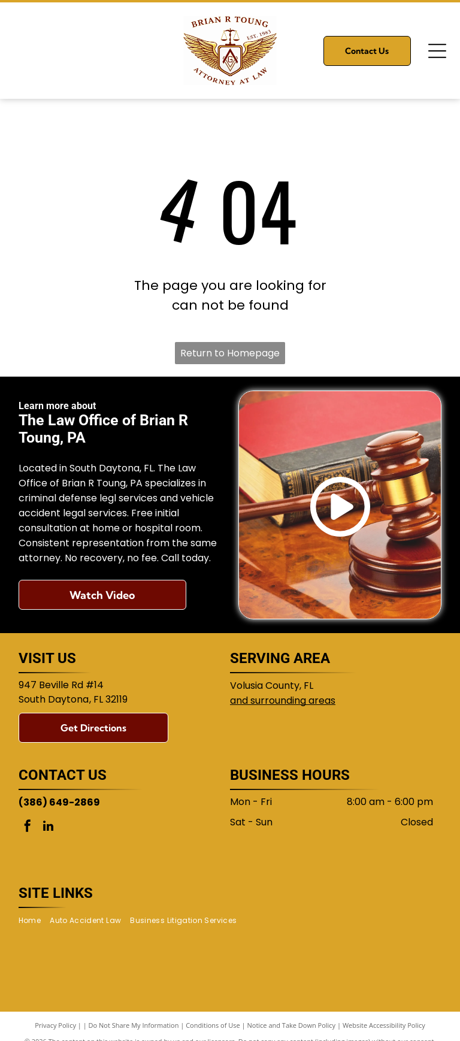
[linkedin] (49, 827)
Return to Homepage (230, 353)
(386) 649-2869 (59, 802)
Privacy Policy (55, 1025)
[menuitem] (34, 921)
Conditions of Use (213, 1025)
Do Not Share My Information (134, 1025)
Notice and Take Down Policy (291, 1025)
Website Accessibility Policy (384, 1025)
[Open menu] (437, 51)
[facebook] (28, 827)
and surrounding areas (282, 700)
